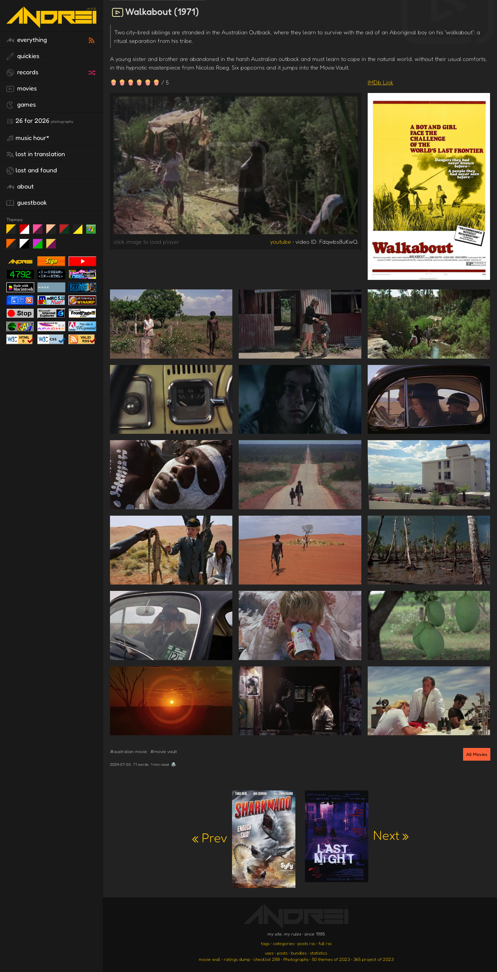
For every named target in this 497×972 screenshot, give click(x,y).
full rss (325, 943)
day (26, 231)
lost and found (31, 170)
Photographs (295, 959)
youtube (280, 241)
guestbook (26, 203)
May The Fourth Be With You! (80, 231)
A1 (40, 246)
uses (269, 952)
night (13, 231)
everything (26, 40)
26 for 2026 (39, 121)
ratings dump (237, 959)
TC (53, 246)
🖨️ (173, 764)
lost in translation (35, 154)
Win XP (91, 229)
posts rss (306, 943)
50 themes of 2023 (331, 959)
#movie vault (163, 751)
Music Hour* (27, 138)
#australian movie (128, 751)
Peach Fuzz (53, 231)
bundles (299, 952)
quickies (22, 56)
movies (21, 88)
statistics (318, 952)
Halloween (13, 246)
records (22, 72)
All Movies (476, 754)
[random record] (93, 72)
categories (283, 943)
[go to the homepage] (51, 24)
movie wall (209, 959)
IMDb (380, 82)
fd (40, 231)
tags (265, 943)
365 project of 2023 (373, 959)
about (20, 186)
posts (282, 952)
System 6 (26, 246)
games (21, 105)
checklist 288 (267, 959)
